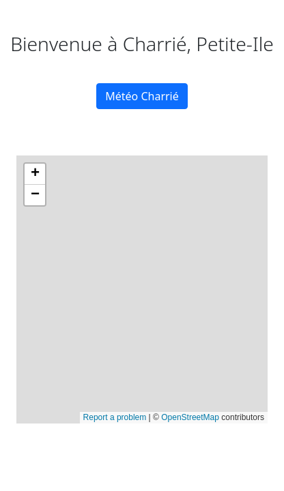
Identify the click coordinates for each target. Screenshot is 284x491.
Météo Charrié (142, 96)
